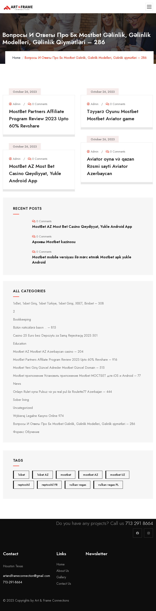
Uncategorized (23, 407)
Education (19, 343)
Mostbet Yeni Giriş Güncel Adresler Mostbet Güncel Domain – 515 (59, 367)
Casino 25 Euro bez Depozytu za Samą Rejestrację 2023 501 (55, 335)
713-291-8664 (12, 582)
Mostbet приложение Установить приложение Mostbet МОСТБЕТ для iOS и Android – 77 (77, 375)
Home (16, 57)
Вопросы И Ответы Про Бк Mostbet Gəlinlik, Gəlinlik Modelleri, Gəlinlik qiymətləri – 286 (74, 424)
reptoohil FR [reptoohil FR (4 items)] (49, 485)
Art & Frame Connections (52, 600)
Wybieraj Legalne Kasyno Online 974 (38, 415)
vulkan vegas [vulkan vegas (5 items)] (77, 485)
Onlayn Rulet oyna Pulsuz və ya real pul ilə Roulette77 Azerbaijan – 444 (62, 391)
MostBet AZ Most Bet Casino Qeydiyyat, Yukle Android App (35, 173)
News (17, 383)
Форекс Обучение (26, 432)
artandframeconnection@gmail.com (26, 575)
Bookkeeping (22, 319)
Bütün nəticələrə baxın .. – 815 (34, 327)
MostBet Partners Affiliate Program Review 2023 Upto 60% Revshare (38, 118)
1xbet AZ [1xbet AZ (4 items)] (43, 475)
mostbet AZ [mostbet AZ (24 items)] (90, 475)
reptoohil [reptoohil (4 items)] (24, 485)
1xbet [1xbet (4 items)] (21, 475)
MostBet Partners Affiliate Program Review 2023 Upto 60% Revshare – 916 (65, 359)
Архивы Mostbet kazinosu (53, 241)
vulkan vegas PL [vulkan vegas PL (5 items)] (108, 485)
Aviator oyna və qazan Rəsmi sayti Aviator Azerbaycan (110, 166)
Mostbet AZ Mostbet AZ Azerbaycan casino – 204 (48, 351)
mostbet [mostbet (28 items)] (66, 475)
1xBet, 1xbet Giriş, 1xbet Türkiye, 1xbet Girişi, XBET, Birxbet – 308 (58, 303)
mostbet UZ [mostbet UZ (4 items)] (117, 475)
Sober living (21, 399)
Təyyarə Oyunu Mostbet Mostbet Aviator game (112, 115)
